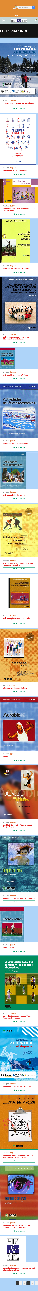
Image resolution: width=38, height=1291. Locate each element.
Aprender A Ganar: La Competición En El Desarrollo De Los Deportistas (18, 1156)
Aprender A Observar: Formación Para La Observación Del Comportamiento (18, 1226)
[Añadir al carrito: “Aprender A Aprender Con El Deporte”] (19, 1090)
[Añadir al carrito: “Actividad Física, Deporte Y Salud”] (19, 378)
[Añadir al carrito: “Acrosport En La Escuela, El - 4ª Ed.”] (19, 272)
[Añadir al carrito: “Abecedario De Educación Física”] (19, 174)
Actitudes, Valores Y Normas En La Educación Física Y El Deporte (16, 338)
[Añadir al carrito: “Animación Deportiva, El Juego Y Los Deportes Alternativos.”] (19, 1021)
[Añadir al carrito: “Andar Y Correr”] (19, 951)
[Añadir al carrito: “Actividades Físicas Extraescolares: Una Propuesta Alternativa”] (19, 568)
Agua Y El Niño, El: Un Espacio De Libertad (19, 898)
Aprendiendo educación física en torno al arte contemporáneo (19, 1269)
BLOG (17, 16)
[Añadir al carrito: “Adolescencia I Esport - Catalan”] (19, 691)
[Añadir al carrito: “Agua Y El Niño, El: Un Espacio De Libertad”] (19, 902)
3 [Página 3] (24, 1283)
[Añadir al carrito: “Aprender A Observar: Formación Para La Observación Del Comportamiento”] (19, 1231)
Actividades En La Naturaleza (14, 495)
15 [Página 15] (32, 1283)
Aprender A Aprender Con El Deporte (17, 1086)
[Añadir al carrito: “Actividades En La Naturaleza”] (19, 498)
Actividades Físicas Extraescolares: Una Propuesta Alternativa (18, 564)
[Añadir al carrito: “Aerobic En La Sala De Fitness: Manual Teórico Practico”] (19, 830)
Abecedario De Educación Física (15, 170)
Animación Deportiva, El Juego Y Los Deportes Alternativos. (17, 1017)
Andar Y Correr (8, 947)
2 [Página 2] (20, 1283)
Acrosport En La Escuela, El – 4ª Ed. (16, 268)
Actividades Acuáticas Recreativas (16, 443)
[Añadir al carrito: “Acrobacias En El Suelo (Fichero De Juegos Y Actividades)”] (19, 214)
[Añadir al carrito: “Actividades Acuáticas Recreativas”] (19, 447)
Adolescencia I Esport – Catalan (15, 688)
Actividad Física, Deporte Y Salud (15, 375)
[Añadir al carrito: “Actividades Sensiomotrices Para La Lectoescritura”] (19, 623)
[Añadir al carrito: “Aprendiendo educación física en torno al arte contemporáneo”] (19, 1273)
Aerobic (6, 756)
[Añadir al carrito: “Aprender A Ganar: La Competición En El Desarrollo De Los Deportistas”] (19, 1161)
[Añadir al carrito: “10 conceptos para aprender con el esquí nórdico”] (19, 108)
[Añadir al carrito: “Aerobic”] (19, 760)
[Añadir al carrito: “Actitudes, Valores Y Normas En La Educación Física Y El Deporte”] (19, 342)
